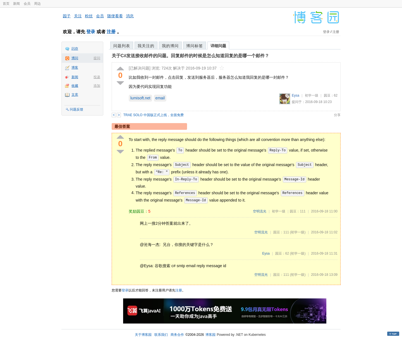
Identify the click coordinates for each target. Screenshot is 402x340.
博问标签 (194, 46)
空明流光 (259, 211)
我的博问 (170, 46)
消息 (130, 16)
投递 (97, 77)
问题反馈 (76, 109)
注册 (111, 31)
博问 (74, 58)
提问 (97, 58)
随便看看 (115, 16)
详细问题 (218, 46)
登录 (90, 31)
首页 (6, 4)
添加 (97, 86)
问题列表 (121, 46)
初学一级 (311, 95)
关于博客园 (143, 335)
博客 (74, 68)
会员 (27, 4)
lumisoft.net (140, 98)
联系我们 (161, 335)
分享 (337, 115)
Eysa (295, 95)
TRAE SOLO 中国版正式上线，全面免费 (153, 115)
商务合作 (177, 335)
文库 (74, 95)
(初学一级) (297, 232)
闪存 (74, 49)
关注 (78, 16)
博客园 (210, 335)
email (160, 98)
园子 (67, 16)
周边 (37, 4)
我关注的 (146, 46)
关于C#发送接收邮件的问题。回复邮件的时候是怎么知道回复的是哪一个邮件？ (190, 55)
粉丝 (89, 16)
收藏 (74, 86)
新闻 (16, 4)
